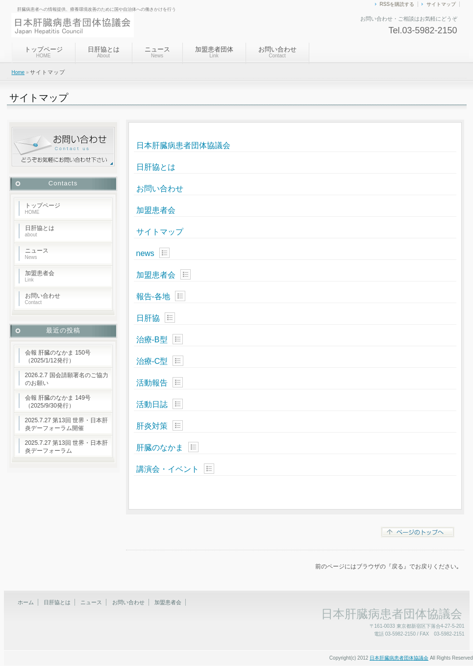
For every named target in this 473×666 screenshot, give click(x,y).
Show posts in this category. (164, 253)
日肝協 (148, 318)
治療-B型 (152, 339)
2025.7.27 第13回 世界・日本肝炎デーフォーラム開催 (66, 424)
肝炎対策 (152, 426)
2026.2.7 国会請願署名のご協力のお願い (66, 379)
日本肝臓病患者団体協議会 (183, 145)
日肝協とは (104, 52)
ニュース (157, 52)
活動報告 (152, 383)
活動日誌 (152, 404)
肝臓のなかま (159, 447)
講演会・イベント (167, 469)
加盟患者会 (155, 210)
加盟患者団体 (214, 52)
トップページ (44, 52)
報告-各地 (153, 296)
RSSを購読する (397, 4)
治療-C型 (152, 361)
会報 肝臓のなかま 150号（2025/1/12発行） (58, 356)
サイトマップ (441, 4)
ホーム (26, 602)
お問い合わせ (277, 52)
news (145, 253)
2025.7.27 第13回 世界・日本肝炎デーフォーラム (66, 446)
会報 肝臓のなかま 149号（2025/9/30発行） (58, 401)
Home (18, 72)
